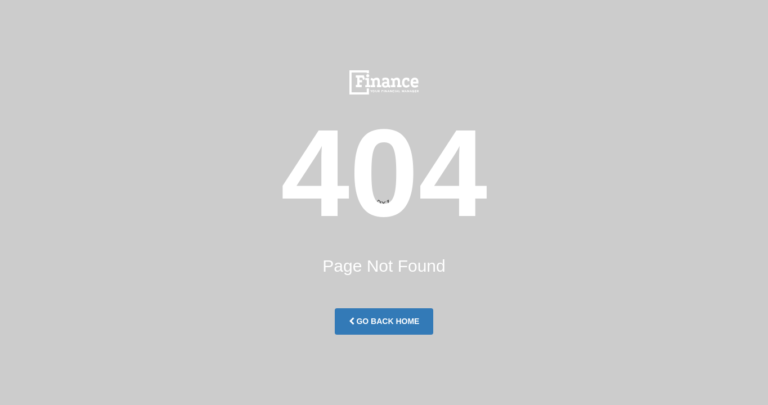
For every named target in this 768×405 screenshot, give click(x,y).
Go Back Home (384, 321)
